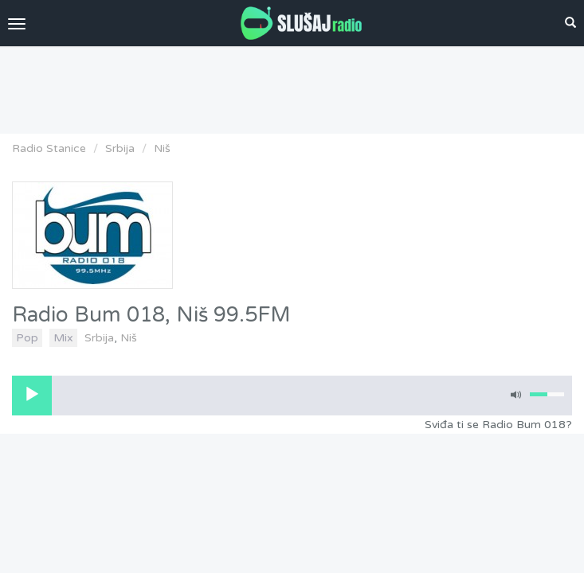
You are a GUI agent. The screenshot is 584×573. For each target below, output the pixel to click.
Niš (162, 148)
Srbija (120, 148)
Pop (27, 338)
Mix (63, 338)
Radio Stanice (49, 148)
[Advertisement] (292, 86)
